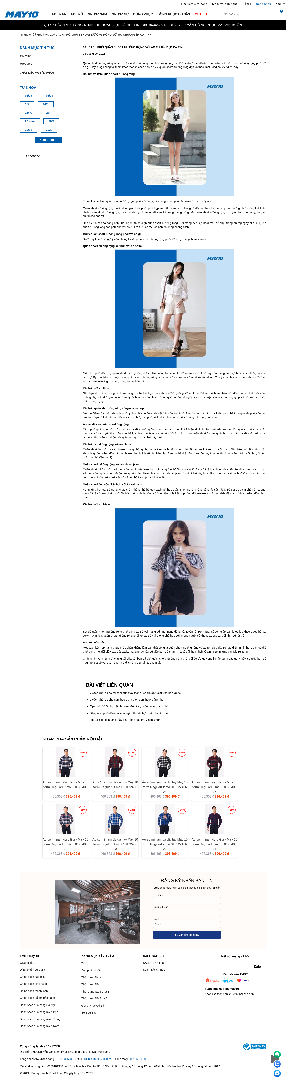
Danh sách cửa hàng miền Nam (39, 1026)
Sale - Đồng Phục (154, 969)
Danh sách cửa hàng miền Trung (40, 1019)
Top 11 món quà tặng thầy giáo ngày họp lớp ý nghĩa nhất (125, 719)
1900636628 (64, 1059)
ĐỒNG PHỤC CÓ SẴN (173, 14)
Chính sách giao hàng (33, 983)
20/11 (28, 129)
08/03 (49, 95)
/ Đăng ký (278, 3)
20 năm (30, 121)
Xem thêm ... (48, 139)
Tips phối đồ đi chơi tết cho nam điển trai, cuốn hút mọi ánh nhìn (129, 706)
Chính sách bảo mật (32, 976)
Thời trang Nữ (90, 984)
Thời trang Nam (91, 977)
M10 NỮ (77, 14)
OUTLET (201, 14)
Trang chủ (27, 34)
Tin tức (25, 56)
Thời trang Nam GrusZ (95, 991)
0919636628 (138, 1059)
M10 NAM (59, 14)
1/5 (27, 104)
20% (51, 121)
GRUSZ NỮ (120, 14)
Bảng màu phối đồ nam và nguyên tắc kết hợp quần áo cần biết (129, 713)
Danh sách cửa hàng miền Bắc (39, 1012)
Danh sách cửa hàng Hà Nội (37, 1005)
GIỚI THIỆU (27, 962)
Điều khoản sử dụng (32, 969)
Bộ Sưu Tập (88, 1012)
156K (28, 112)
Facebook (33, 156)
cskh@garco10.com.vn (98, 1058)
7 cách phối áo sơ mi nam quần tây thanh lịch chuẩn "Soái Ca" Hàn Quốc (135, 692)
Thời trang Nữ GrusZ (94, 998)
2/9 (47, 112)
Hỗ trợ (247, 3)
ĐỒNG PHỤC (143, 14)
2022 (49, 129)
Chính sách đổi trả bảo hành (37, 997)
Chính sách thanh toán (34, 991)
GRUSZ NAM (97, 14)
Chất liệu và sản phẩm (37, 72)
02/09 (28, 95)
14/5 (45, 104)
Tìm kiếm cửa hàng (194, 3)
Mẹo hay (42, 34)
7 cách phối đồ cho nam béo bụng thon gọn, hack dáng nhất (127, 699)
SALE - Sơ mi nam (154, 962)
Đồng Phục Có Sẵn (93, 1005)
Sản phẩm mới (90, 970)
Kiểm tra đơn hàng (225, 3)
